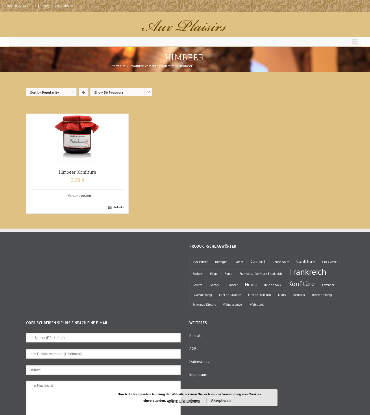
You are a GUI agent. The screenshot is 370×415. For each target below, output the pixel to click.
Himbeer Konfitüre (77, 172)
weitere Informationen (183, 400)
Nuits (282, 295)
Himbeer (232, 285)
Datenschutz (199, 361)
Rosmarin (299, 295)
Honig (251, 284)
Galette (197, 285)
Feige (213, 274)
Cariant (258, 261)
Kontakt (195, 335)
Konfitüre (301, 283)
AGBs (193, 348)
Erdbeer (198, 274)
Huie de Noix (272, 285)
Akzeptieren (221, 401)
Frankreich (307, 271)
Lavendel (328, 285)
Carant (238, 262)
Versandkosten (79, 195)
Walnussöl (257, 305)
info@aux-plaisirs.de (57, 5)
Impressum (198, 374)
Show (108, 92)
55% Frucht (200, 262)
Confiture (305, 261)
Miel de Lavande (230, 295)
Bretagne (221, 262)
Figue (228, 274)
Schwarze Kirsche (204, 305)
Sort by (44, 92)
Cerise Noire (281, 262)
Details (118, 207)
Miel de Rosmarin (259, 295)
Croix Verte (329, 262)
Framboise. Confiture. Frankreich (260, 274)
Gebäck (214, 285)
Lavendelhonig (202, 295)
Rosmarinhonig (322, 295)
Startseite (118, 66)
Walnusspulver (233, 305)
